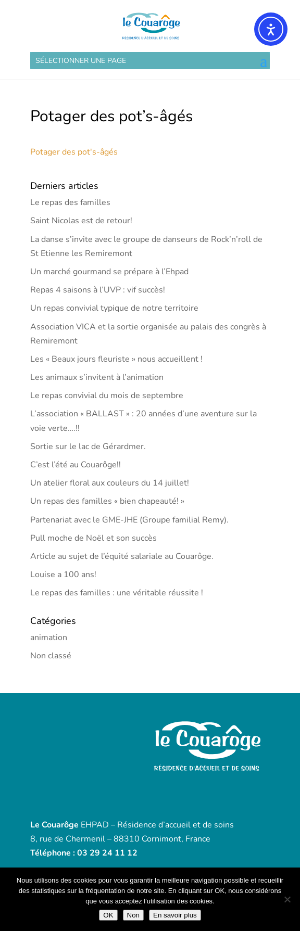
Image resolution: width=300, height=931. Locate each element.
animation (48, 637)
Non (133, 915)
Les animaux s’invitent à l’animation (97, 377)
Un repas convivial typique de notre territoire (114, 308)
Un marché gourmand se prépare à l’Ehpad (109, 271)
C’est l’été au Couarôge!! (75, 464)
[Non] (287, 899)
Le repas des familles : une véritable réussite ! (116, 592)
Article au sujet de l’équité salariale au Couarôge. (122, 556)
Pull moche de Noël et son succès (93, 538)
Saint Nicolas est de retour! (81, 220)
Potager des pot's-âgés (74, 152)
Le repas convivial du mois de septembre (106, 395)
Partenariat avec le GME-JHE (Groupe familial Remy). (129, 520)
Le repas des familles (70, 202)
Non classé (50, 655)
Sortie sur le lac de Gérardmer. (88, 446)
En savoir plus (175, 915)
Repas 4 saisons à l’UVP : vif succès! (97, 290)
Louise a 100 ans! (63, 574)
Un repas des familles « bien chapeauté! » (107, 501)
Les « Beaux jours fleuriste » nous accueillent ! (116, 359)
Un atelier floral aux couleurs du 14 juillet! (109, 483)
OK (108, 915)
